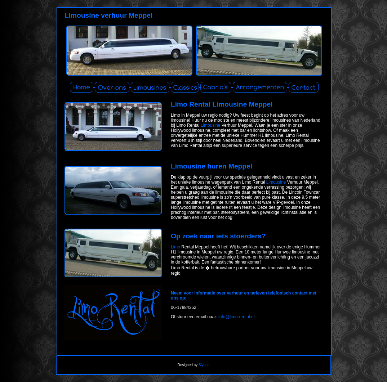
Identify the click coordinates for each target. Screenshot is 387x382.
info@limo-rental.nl (236, 316)
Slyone (204, 365)
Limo (175, 247)
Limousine (211, 125)
